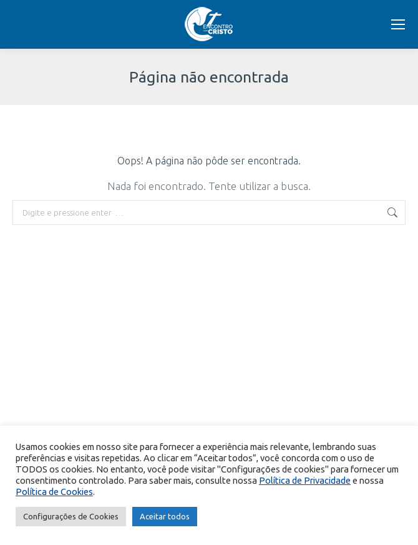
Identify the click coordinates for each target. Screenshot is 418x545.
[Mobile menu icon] (398, 24)
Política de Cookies (54, 491)
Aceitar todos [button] (165, 516)
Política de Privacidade (305, 480)
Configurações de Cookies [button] (71, 516)
